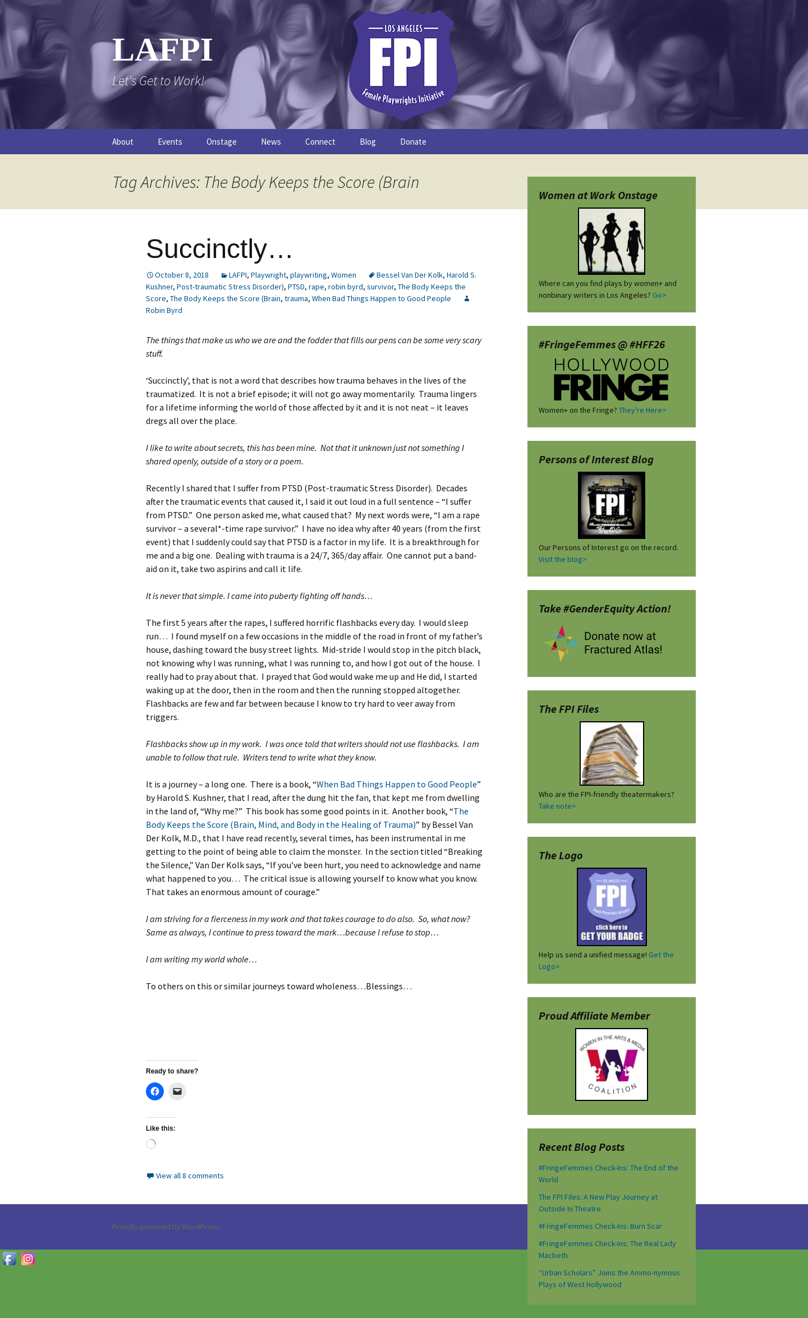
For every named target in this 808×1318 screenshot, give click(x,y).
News (271, 141)
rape (316, 287)
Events (170, 141)
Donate (413, 141)
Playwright (268, 275)
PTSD (296, 287)
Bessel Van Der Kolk (410, 275)
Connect (320, 141)
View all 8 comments (190, 1175)
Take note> (557, 806)
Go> (660, 295)
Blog (368, 141)
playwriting (308, 275)
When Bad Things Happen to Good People (381, 298)
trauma (296, 298)
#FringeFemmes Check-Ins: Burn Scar (600, 1226)
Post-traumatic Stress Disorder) (230, 287)
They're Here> (643, 410)
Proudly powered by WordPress (166, 1227)
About (123, 141)
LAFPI (238, 275)
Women (343, 275)
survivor (380, 287)
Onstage (221, 141)
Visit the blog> (563, 559)
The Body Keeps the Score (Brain (225, 298)
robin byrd (345, 287)
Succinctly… (220, 249)
